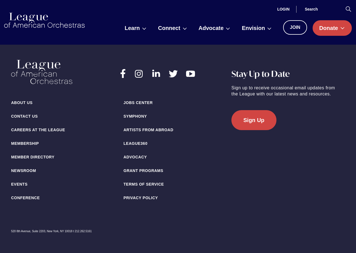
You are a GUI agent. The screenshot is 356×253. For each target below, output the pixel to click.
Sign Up (253, 120)
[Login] (283, 9)
